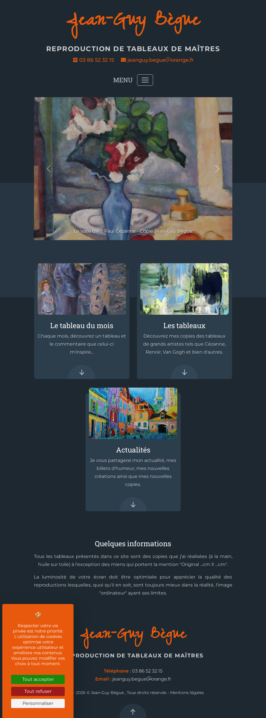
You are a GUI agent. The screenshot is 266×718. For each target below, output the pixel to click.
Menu (123, 80)
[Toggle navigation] (145, 80)
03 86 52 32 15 (93, 60)
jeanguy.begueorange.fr (157, 60)
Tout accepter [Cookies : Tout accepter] (38, 679)
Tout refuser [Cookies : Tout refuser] (38, 691)
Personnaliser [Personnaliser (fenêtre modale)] (38, 703)
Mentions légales (187, 692)
